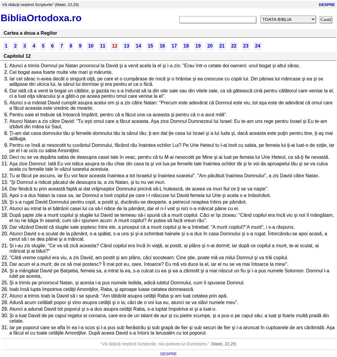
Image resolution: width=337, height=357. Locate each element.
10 (90, 45)
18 (186, 45)
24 (257, 45)
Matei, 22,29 (223, 343)
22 (234, 45)
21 (222, 45)
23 (246, 45)
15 (150, 45)
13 (126, 45)
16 (162, 45)
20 (210, 45)
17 (174, 45)
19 (198, 45)
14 (138, 45)
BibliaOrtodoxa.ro (41, 18)
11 (102, 45)
